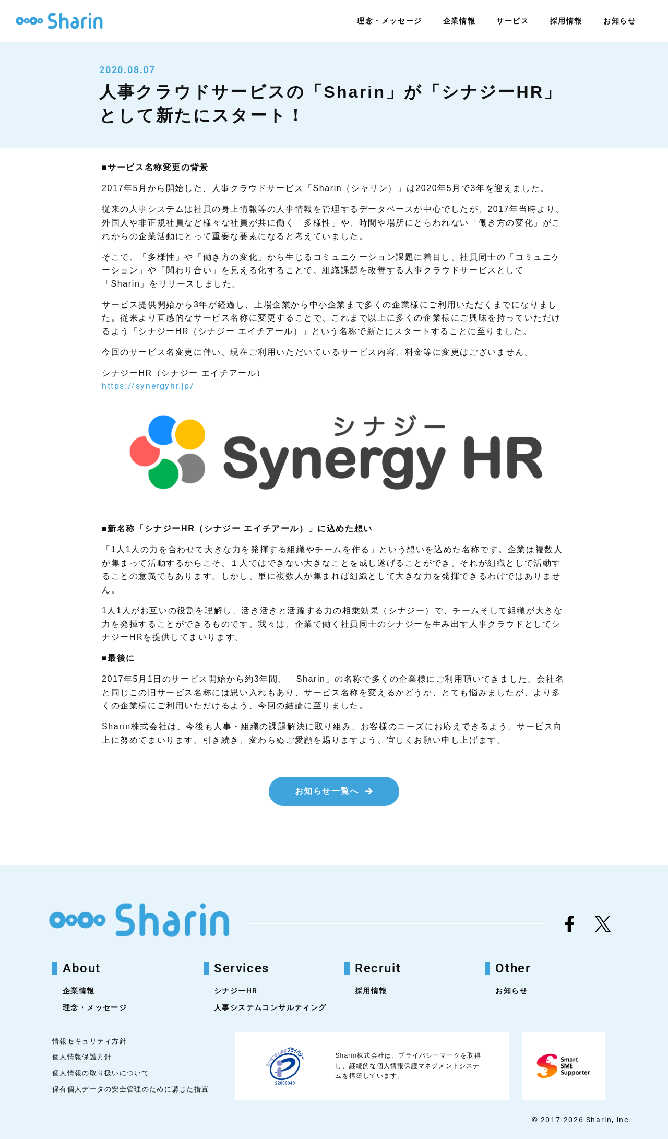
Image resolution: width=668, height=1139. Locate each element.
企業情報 (459, 21)
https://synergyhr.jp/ (148, 386)
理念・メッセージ (389, 21)
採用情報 (566, 21)
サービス (512, 21)
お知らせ (619, 21)
